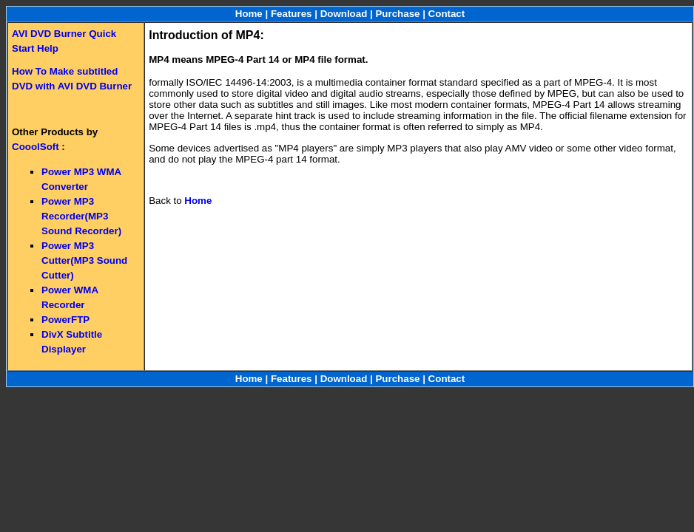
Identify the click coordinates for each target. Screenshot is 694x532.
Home (249, 13)
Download (344, 13)
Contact (446, 13)
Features (291, 13)
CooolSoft (35, 146)
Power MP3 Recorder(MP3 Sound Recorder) (81, 216)
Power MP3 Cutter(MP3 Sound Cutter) (84, 260)
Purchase (397, 13)
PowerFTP (65, 319)
